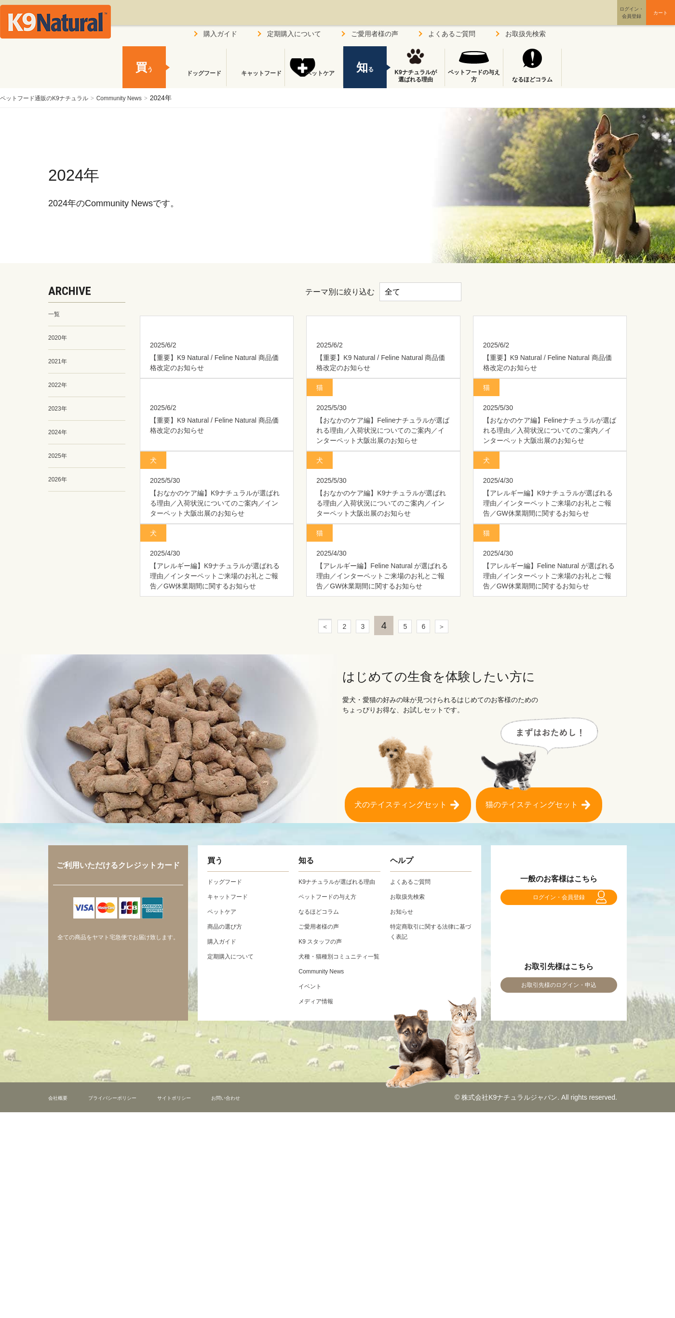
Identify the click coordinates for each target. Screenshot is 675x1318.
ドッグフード (197, 79)
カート (640, 21)
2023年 (59, 415)
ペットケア (313, 79)
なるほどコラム (532, 79)
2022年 (59, 390)
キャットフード (255, 79)
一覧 (55, 315)
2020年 (59, 340)
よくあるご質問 (451, 34)
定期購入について (294, 34)
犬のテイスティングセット (400, 955)
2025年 (59, 465)
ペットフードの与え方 (474, 76)
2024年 (59, 440)
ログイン (585, 21)
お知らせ (403, 1066)
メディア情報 (318, 1176)
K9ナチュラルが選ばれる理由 (415, 76)
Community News (137, 98)
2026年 (59, 490)
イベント (311, 1161)
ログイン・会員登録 (559, 1057)
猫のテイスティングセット (532, 955)
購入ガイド (220, 34)
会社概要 (61, 1273)
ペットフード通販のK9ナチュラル (51, 98)
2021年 (59, 365)
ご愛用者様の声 (374, 34)
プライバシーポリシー (129, 1273)
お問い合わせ (272, 1273)
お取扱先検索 (525, 34)
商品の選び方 (227, 1081)
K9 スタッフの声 (323, 1106)
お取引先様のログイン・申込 (559, 1155)
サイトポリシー (207, 1273)
